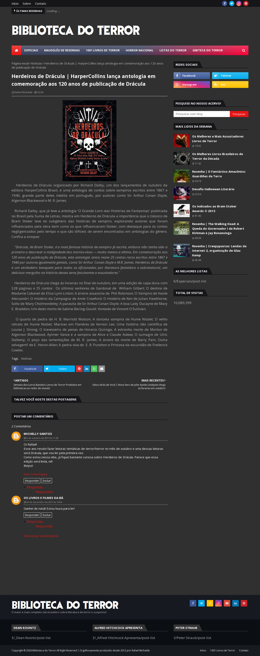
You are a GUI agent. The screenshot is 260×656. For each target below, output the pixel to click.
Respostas (35, 487)
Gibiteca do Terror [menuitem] (208, 50)
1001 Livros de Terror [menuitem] (103, 50)
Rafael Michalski (23, 92)
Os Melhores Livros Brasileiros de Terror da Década (217, 156)
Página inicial (20, 63)
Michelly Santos (38, 434)
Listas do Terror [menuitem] (173, 50)
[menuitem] (16, 50)
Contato (40, 3)
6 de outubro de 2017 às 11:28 (42, 437)
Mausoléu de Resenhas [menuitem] (62, 50)
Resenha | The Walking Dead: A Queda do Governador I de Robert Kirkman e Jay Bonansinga (218, 228)
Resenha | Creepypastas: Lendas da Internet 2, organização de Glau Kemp (219, 250)
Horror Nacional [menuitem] (139, 50)
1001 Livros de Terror (222, 650)
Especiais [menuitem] (31, 50)
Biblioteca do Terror (44, 650)
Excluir (47, 481)
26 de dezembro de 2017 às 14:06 (44, 502)
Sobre (27, 3)
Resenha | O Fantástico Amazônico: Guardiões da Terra (219, 173)
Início (15, 3)
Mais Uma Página (36, 474)
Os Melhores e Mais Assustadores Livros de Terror (218, 138)
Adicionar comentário (41, 535)
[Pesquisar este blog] (202, 114)
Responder (32, 481)
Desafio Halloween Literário (213, 189)
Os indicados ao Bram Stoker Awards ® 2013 (214, 208)
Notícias (36, 63)
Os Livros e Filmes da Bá (43, 498)
